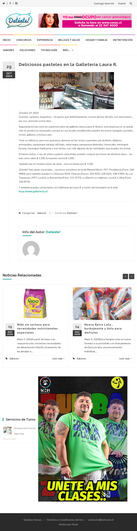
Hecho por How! (68, 524)
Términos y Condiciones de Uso (64, 519)
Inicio (7, 40)
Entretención (123, 40)
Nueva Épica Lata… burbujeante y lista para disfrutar (103, 328)
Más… (66, 50)
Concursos (23, 40)
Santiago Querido (104, 3)
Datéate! (72, 213)
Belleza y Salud (69, 40)
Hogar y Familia (96, 40)
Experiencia (45, 40)
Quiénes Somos (33, 519)
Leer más (58, 358)
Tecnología (49, 50)
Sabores (8, 50)
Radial (122, 3)
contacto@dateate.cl (101, 519)
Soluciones (27, 50)
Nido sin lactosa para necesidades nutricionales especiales (37, 328)
